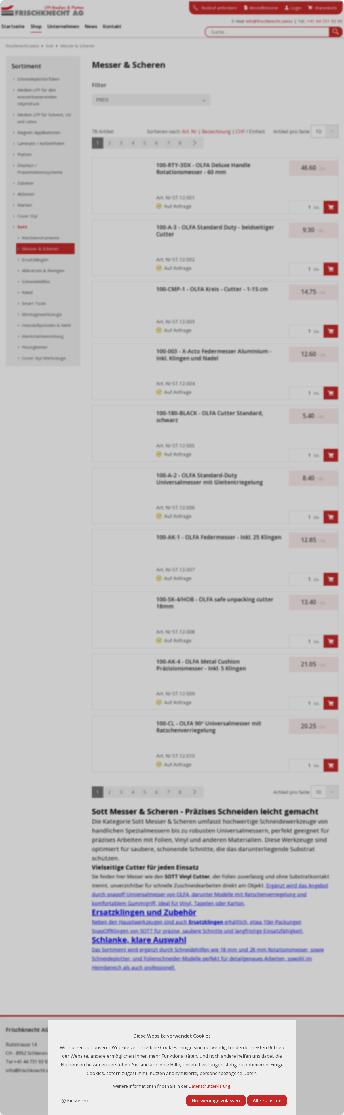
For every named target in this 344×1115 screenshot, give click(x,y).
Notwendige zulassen (216, 1100)
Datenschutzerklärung (209, 1086)
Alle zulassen (267, 1100)
